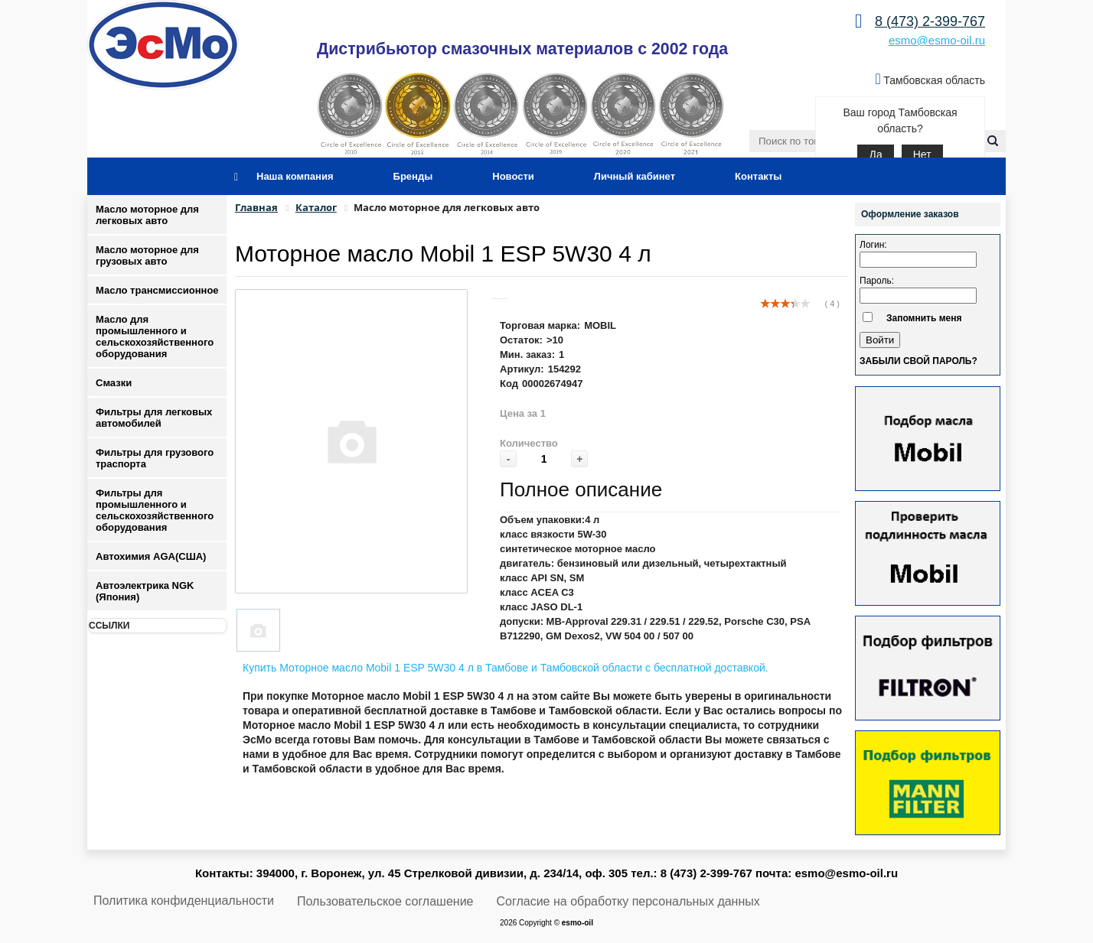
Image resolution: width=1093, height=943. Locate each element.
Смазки (114, 383)
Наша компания (295, 176)
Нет (922, 154)
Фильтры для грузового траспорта (155, 458)
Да (875, 154)
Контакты (758, 176)
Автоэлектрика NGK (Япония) (145, 591)
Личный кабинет (634, 176)
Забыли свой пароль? (918, 361)
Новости (513, 176)
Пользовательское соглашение (385, 901)
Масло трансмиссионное (157, 290)
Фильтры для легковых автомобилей (154, 417)
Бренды (413, 176)
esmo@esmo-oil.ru (937, 40)
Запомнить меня (924, 318)
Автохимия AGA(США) (151, 556)
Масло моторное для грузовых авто (147, 255)
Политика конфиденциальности (183, 900)
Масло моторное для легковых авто (147, 214)
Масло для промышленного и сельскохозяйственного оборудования (155, 336)
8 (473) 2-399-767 (930, 21)
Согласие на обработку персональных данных (628, 901)
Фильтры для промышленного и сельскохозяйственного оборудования (155, 510)
